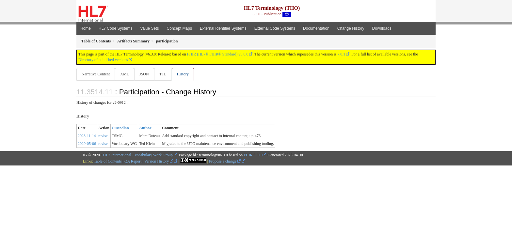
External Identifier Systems (223, 28)
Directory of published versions (103, 59)
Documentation (316, 28)
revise (103, 136)
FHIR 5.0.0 (252, 155)
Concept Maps (179, 28)
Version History (158, 161)
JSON (145, 74)
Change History (350, 28)
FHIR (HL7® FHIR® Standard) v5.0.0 (217, 54)
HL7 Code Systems (115, 28)
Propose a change (225, 161)
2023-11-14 (87, 136)
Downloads (382, 28)
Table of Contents (107, 161)
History (185, 74)
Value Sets (149, 28)
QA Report (132, 161)
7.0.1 (341, 54)
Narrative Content (96, 74)
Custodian (120, 128)
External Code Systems (274, 28)
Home (85, 28)
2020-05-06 (87, 144)
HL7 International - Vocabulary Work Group (138, 155)
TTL (164, 74)
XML (125, 74)
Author (145, 128)
